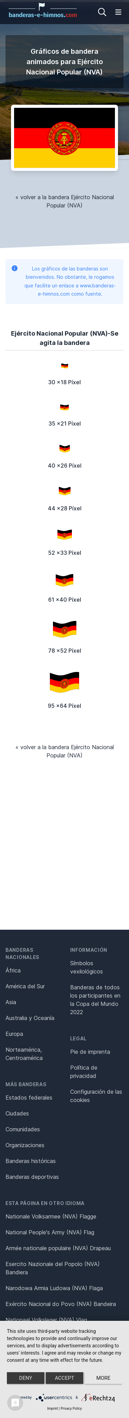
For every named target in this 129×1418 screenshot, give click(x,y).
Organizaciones (25, 1145)
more (103, 1378)
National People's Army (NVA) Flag (50, 1232)
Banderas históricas (31, 1160)
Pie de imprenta (90, 1051)
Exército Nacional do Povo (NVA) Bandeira (61, 1303)
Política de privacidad (83, 1071)
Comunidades (23, 1129)
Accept (64, 1378)
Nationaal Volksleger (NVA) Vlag (46, 1319)
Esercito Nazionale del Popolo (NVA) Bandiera (53, 1268)
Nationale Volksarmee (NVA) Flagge (51, 1216)
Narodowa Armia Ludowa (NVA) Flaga (54, 1288)
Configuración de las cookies (96, 1095)
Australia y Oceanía (30, 1017)
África (13, 970)
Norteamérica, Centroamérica (24, 1053)
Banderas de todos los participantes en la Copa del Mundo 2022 (95, 1000)
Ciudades (17, 1113)
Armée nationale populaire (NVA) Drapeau (58, 1248)
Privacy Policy (71, 1408)
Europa (14, 1033)
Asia (11, 1002)
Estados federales (29, 1097)
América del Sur (25, 986)
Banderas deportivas (32, 1176)
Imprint (52, 1408)
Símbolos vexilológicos (86, 967)
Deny (25, 1378)
